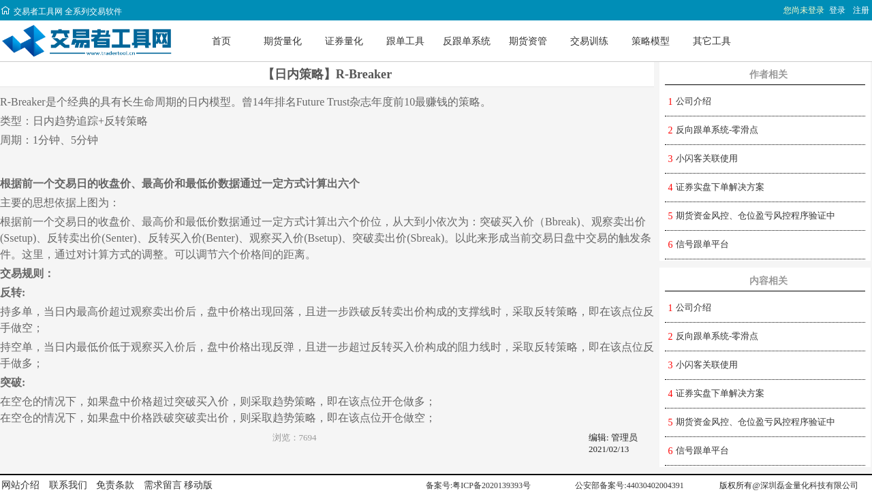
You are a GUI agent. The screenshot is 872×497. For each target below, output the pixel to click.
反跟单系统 (466, 40)
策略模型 (651, 40)
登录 (837, 10)
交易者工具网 (31, 11)
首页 (221, 40)
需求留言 (163, 485)
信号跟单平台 (702, 244)
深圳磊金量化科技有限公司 (809, 485)
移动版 (198, 485)
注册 (861, 10)
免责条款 (115, 485)
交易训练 (589, 40)
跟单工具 (405, 40)
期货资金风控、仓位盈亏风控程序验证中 (755, 215)
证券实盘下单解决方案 (720, 187)
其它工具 (712, 40)
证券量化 (344, 40)
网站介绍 (20, 485)
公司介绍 (693, 101)
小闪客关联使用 (707, 158)
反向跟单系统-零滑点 (717, 130)
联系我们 (68, 485)
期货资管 (528, 40)
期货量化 (283, 40)
